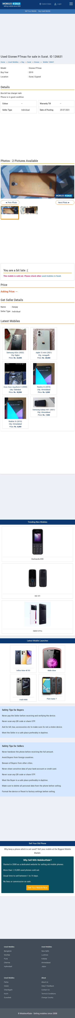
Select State (45, 4)
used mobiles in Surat (51, 276)
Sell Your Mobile (30, 11)
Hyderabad (8, 966)
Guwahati (7, 997)
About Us (44, 982)
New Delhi (45, 951)
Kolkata (44, 959)
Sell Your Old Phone (37, 843)
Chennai (7, 962)
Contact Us (45, 990)
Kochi (6, 994)
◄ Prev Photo (11, 202)
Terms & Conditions (48, 994)
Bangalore (8, 951)
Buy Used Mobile (44, 11)
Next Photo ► (64, 202)
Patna (6, 982)
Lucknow (44, 955)
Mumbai (7, 955)
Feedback (50, 986)
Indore (6, 986)
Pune (6, 959)
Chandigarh (8, 990)
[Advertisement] (37, 33)
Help (43, 986)
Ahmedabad (45, 962)
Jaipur (43, 966)
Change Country (47, 997)
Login (57, 4)
